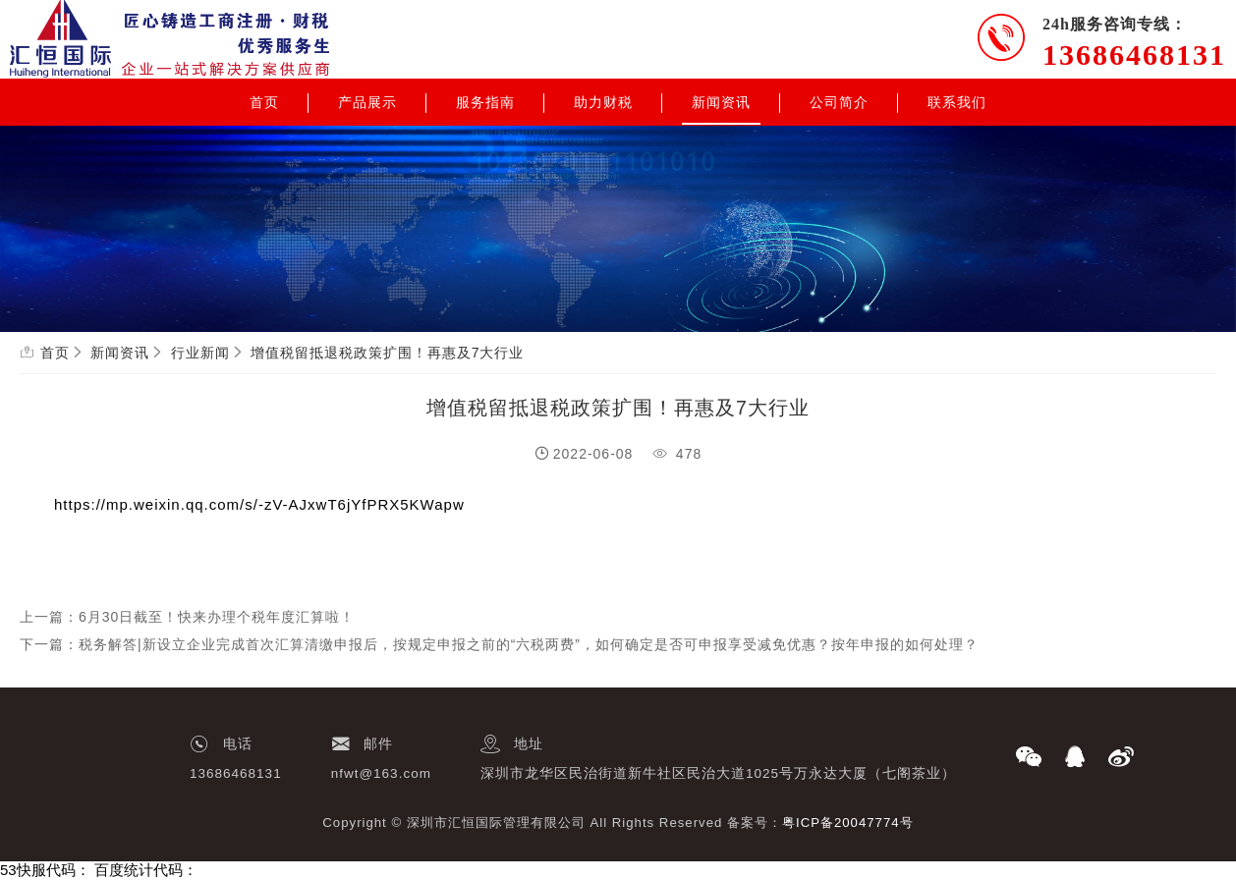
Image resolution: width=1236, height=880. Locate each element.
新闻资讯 (721, 102)
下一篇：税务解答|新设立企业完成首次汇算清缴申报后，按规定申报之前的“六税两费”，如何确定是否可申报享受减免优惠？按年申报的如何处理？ (499, 644)
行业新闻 (200, 352)
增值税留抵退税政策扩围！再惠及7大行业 (388, 352)
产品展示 (367, 102)
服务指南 (485, 102)
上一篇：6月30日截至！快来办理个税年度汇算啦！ (187, 617)
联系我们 (956, 102)
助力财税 (603, 102)
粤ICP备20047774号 (848, 822)
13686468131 (1134, 54)
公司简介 (839, 102)
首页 (264, 102)
